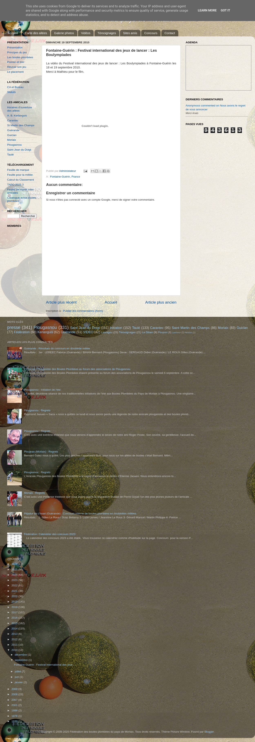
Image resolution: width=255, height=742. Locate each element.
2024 (14, 574)
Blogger (209, 731)
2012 (14, 639)
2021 (14, 590)
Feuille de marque (18, 169)
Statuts (11, 92)
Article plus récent (61, 302)
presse (13, 327)
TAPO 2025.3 (15, 184)
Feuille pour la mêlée (20, 174)
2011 (14, 644)
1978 (14, 715)
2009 (14, 689)
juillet (18, 671)
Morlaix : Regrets (34, 492)
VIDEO (88, 332)
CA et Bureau (15, 87)
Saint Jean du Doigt (19, 149)
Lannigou (107, 332)
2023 (14, 580)
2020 (14, 596)
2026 (14, 563)
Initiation (116, 328)
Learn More (207, 10)
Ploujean (162, 332)
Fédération (22, 332)
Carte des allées (36, 33)
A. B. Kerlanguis (17, 115)
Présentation (15, 47)
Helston (188, 332)
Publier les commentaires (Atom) (83, 310)
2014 (14, 628)
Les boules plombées (20, 57)
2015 (14, 623)
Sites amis (130, 33)
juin (17, 676)
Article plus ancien (160, 302)
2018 (14, 607)
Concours (150, 33)
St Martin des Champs (20, 125)
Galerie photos (64, 33)
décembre (21, 654)
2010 (14, 649)
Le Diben (147, 332)
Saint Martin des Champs (191, 328)
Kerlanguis (45, 332)
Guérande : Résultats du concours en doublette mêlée (57, 348)
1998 (14, 710)
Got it (225, 10)
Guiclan (12, 135)
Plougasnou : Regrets (37, 410)
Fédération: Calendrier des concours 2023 (49, 534)
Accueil (13, 33)
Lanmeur (176, 332)
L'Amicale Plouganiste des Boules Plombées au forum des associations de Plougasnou (77, 369)
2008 (14, 694)
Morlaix (11, 139)
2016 (14, 617)
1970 (14, 721)
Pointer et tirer (15, 62)
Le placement (15, 71)
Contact (169, 33)
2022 (14, 585)
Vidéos (85, 33)
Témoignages (107, 33)
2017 (14, 612)
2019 (14, 601)
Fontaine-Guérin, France (65, 176)
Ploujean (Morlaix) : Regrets (41, 451)
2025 (14, 569)
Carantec (12, 120)
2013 (14, 633)
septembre (22, 660)
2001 (14, 705)
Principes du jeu (17, 52)
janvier (19, 682)
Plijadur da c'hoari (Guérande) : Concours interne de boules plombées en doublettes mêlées (80, 513)
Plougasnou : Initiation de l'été (42, 389)
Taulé (10, 154)
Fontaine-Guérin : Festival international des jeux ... (45, 664)
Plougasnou (14, 144)
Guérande (13, 130)
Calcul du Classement (20, 179)
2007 (14, 699)
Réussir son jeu (16, 66)
